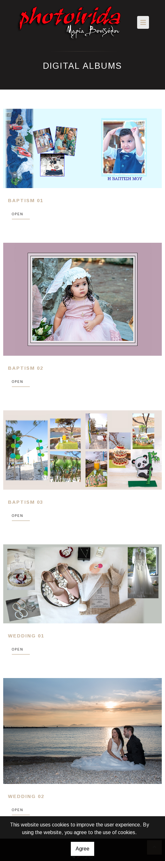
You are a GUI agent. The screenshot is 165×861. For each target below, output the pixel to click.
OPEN (17, 214)
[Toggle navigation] (143, 22)
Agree (82, 848)
